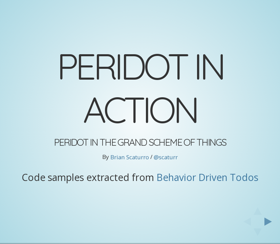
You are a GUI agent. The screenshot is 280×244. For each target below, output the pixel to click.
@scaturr (166, 157)
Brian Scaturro (129, 157)
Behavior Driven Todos (207, 177)
